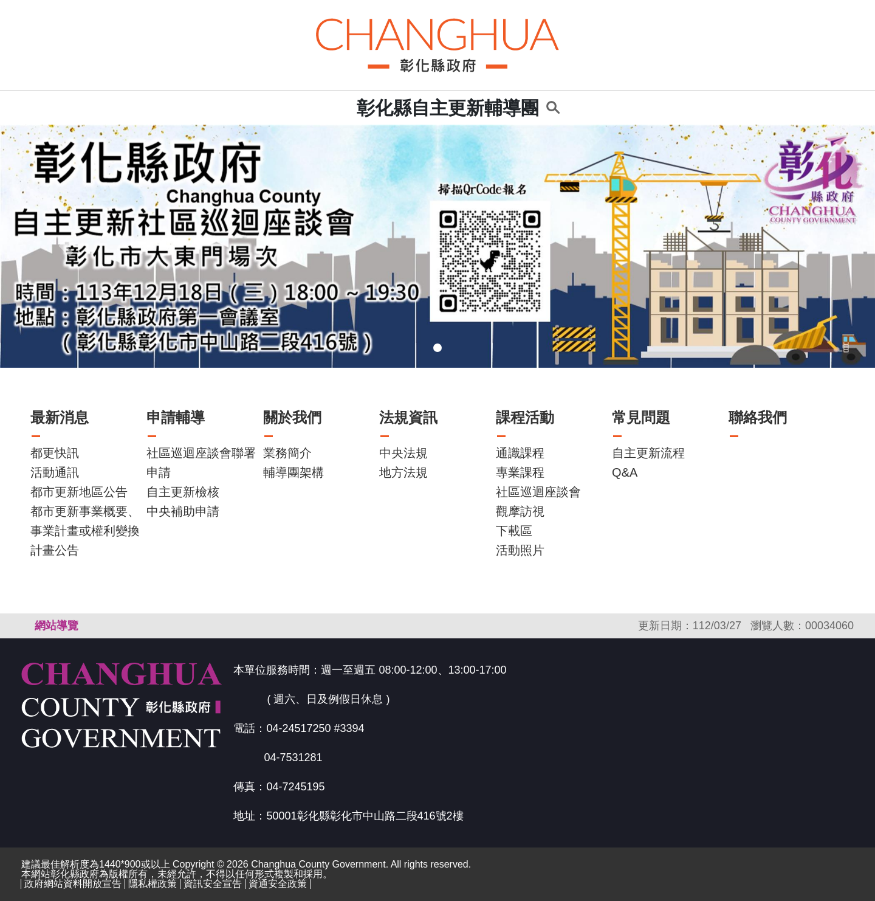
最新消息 (59, 417)
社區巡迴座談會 (538, 492)
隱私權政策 (152, 884)
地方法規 (403, 472)
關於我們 (292, 417)
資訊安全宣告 (213, 884)
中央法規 (403, 453)
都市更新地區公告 (79, 492)
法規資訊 (408, 417)
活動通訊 (54, 472)
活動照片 (520, 550)
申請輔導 (175, 417)
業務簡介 (287, 453)
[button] (65, 246)
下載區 (514, 530)
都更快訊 (54, 453)
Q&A (624, 472)
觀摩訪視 (520, 511)
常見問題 (641, 417)
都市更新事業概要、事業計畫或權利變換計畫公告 (85, 531)
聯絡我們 (758, 417)
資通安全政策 (278, 884)
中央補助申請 (182, 511)
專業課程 (520, 472)
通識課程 (520, 453)
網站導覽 (56, 626)
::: (343, 108)
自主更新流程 (648, 453)
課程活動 (525, 417)
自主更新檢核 (182, 492)
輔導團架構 (293, 472)
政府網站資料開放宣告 (73, 884)
